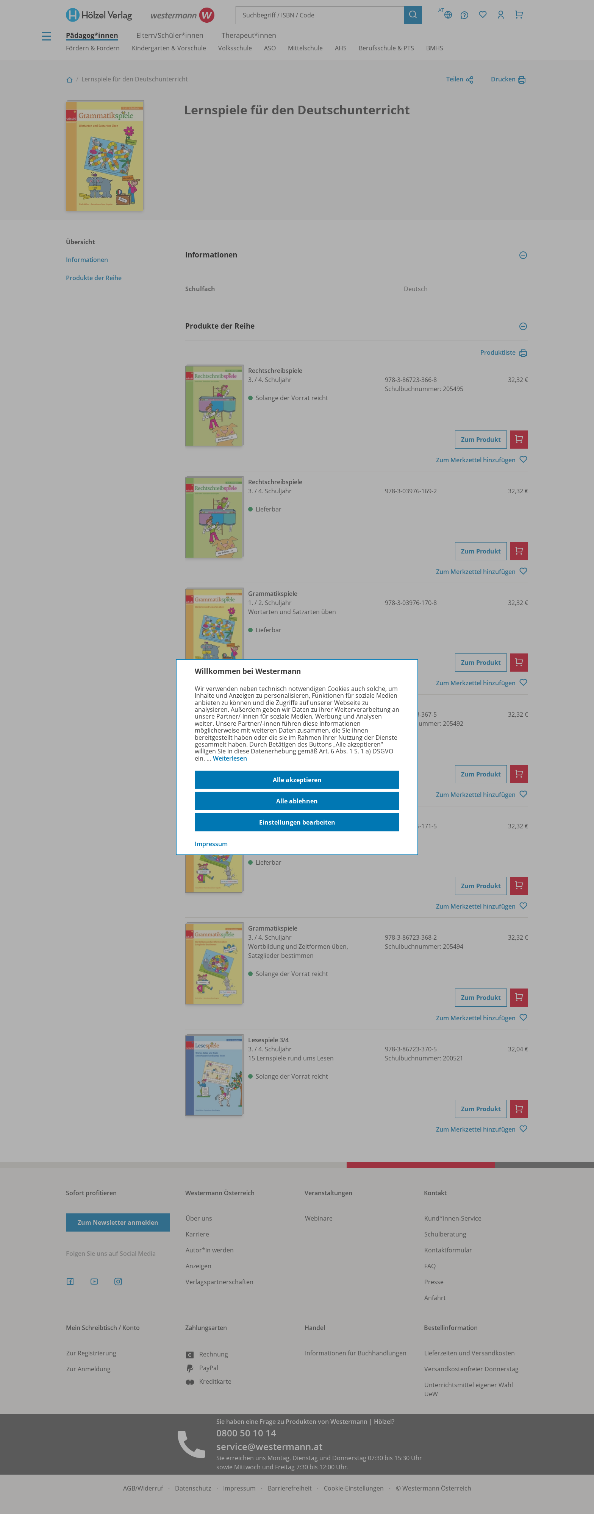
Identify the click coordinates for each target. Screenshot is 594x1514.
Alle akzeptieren (297, 780)
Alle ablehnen (297, 801)
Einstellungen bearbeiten (297, 822)
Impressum (211, 844)
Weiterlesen (230, 758)
